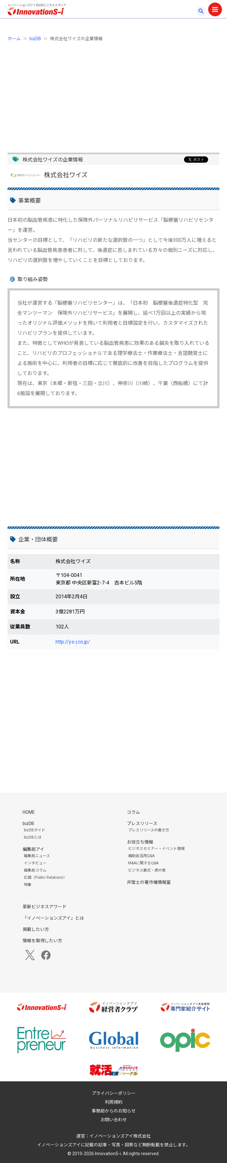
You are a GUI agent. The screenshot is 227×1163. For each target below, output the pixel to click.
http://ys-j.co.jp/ (73, 642)
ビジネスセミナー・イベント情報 (156, 848)
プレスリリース (142, 823)
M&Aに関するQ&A (143, 863)
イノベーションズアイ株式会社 (120, 1136)
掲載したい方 (36, 929)
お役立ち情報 (140, 842)
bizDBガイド (34, 830)
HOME (29, 812)
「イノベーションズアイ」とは (53, 918)
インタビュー (35, 863)
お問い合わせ (113, 1119)
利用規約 (113, 1102)
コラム (133, 812)
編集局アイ (33, 849)
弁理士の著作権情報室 (149, 882)
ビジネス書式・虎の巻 (147, 870)
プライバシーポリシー (114, 1093)
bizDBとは (32, 837)
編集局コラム (35, 870)
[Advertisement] (113, 94)
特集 (27, 885)
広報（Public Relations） (45, 877)
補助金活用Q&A (141, 856)
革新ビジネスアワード (45, 906)
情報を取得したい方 (42, 940)
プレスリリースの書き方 (148, 830)
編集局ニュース (37, 856)
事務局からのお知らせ (114, 1110)
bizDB (35, 38)
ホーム (14, 38)
